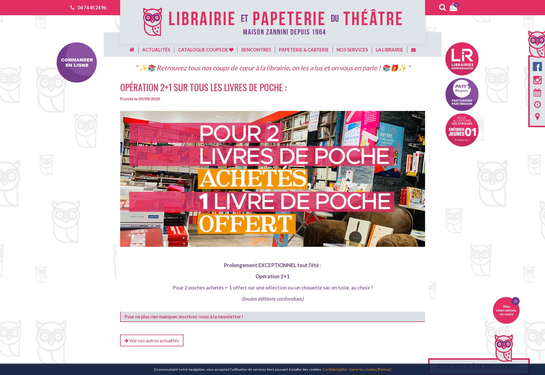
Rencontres (256, 50)
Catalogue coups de (205, 50)
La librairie (389, 50)
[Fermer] (384, 369)
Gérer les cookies (363, 369)
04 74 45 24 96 (92, 7)
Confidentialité (335, 369)
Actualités (156, 50)
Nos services (352, 50)
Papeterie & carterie (304, 50)
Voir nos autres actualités (151, 340)
